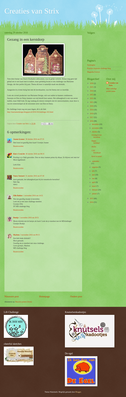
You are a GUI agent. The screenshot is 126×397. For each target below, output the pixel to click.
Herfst (94, 147)
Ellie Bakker (18, 196)
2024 (92, 91)
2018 (92, 114)
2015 (92, 198)
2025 (92, 87)
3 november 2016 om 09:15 (30, 235)
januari (94, 194)
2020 (92, 106)
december (95, 124)
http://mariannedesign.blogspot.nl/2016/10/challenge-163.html (30, 112)
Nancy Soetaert (19, 176)
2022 (92, 98)
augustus (95, 167)
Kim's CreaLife (19, 154)
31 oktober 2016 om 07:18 (34, 176)
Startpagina (91, 65)
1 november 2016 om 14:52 (33, 196)
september (95, 161)
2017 (92, 117)
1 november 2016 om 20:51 (29, 218)
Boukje (16, 218)
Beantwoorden (18, 146)
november (96, 128)
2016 (92, 121)
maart (94, 186)
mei (93, 178)
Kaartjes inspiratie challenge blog (99, 68)
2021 (92, 102)
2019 (92, 110)
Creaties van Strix (31, 11)
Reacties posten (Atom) (23, 302)
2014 (92, 202)
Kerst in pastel (97, 156)
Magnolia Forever (93, 72)
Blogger (78, 392)
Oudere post (76, 296)
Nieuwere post (11, 296)
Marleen (16, 235)
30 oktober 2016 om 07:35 (34, 139)
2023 (92, 95)
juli (93, 171)
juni (93, 175)
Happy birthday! (96, 142)
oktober (95, 132)
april (94, 182)
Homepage (44, 296)
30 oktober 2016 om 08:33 (35, 154)
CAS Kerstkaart (96, 152)
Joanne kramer (19, 139)
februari (95, 190)
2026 (92, 83)
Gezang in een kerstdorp (97, 136)
